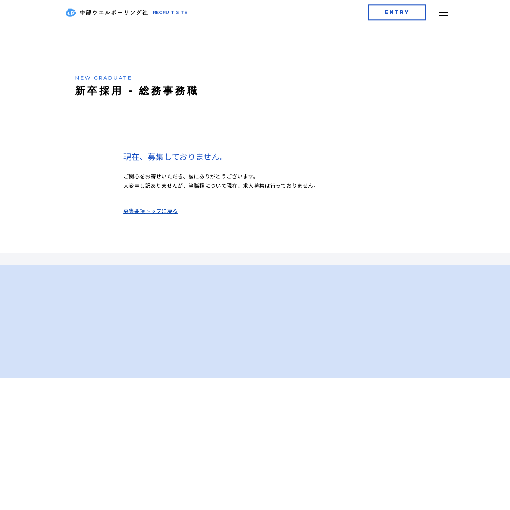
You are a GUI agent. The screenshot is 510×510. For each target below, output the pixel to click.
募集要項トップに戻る (150, 212)
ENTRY (396, 11)
